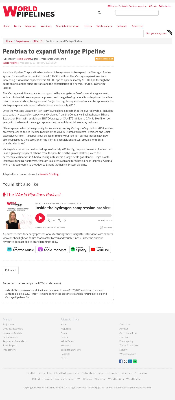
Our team (124, 337)
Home (6, 25)
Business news (10, 337)
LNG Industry (140, 373)
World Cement (84, 379)
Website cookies (127, 353)
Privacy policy (126, 341)
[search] (137, 13)
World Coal (100, 379)
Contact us (165, 6)
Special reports (10, 345)
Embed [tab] (10, 269)
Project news (9, 324)
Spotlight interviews (67, 25)
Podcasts (122, 25)
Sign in (153, 6)
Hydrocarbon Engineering (119, 373)
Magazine (30, 25)
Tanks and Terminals (64, 379)
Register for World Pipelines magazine (127, 6)
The (32, 194)
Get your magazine (159, 33)
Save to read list (104, 58)
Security (123, 349)
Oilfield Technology (42, 379)
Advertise (137, 25)
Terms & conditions (129, 345)
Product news (9, 349)
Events (88, 25)
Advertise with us (128, 332)
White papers (104, 25)
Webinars (46, 25)
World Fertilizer (116, 379)
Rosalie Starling (23, 58)
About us (123, 328)
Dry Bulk (31, 373)
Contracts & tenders (13, 328)
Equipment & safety (12, 332)
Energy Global (45, 373)
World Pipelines (11, 62)
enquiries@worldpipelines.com (136, 387)
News (64, 332)
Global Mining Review (93, 373)
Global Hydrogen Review (67, 373)
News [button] (17, 25)
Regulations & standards (15, 341)
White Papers (68, 341)
